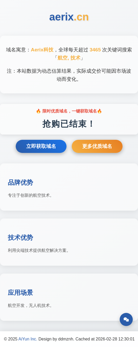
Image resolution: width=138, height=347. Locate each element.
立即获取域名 (41, 146)
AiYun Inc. (27, 339)
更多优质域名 (97, 146)
